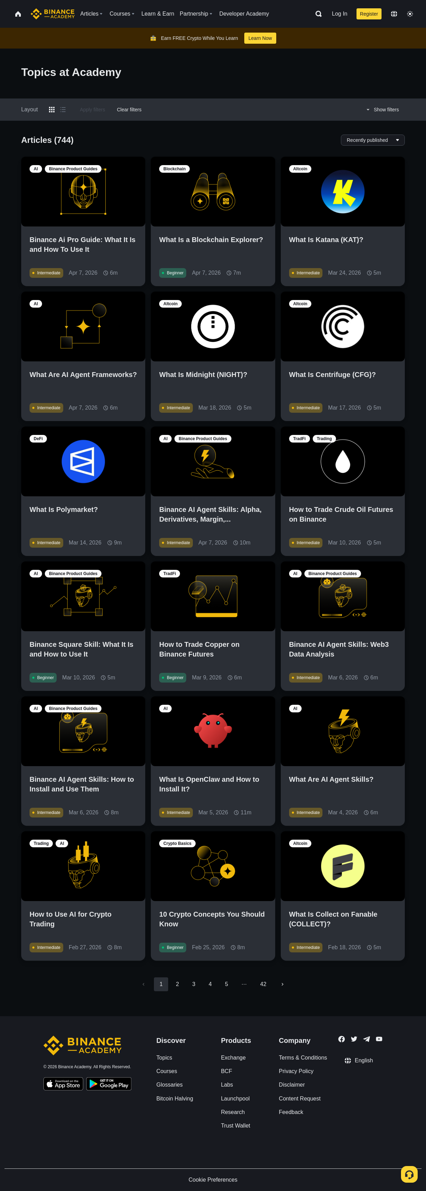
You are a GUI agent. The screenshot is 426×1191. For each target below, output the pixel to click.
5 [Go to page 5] (226, 984)
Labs (227, 1085)
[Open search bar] (316, 14)
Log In (339, 14)
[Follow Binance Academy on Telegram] (366, 1039)
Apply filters (92, 109)
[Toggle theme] (410, 14)
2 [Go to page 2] (177, 984)
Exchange (233, 1058)
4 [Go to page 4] (210, 984)
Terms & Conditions (303, 1058)
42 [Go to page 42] (263, 984)
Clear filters (129, 109)
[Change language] (394, 14)
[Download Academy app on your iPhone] (63, 1085)
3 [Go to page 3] (193, 984)
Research (233, 1112)
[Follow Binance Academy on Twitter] (354, 1039)
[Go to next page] (282, 984)
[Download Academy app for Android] (108, 1085)
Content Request (300, 1099)
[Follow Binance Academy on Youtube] (379, 1039)
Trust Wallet (235, 1126)
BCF (226, 1071)
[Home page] (53, 13)
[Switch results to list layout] (62, 109)
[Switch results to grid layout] (51, 109)
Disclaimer (292, 1085)
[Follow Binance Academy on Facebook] (341, 1039)
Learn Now (260, 38)
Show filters (381, 109)
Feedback (291, 1112)
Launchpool (235, 1099)
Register (369, 14)
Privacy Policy (296, 1071)
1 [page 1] (161, 984)
